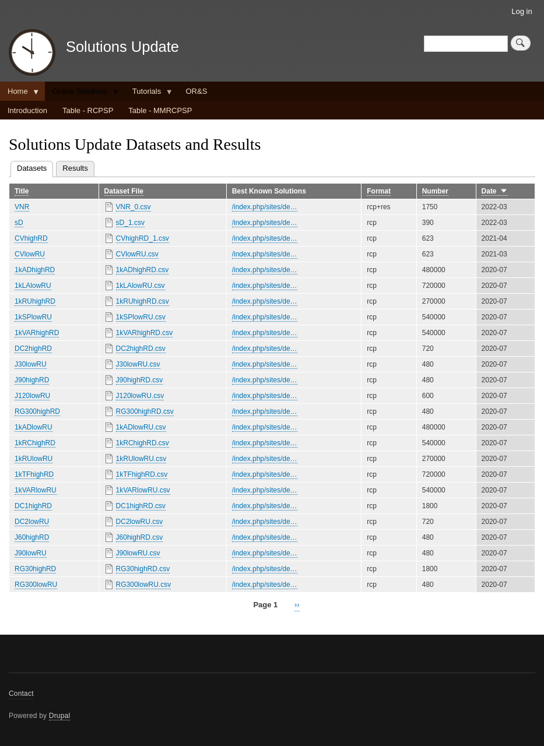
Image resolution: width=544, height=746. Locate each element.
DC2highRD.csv (141, 348)
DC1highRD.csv (141, 506)
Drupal (60, 716)
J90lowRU (31, 553)
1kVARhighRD (37, 333)
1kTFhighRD (34, 474)
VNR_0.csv (133, 207)
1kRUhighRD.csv (142, 301)
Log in (521, 11)
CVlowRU (30, 254)
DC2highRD (33, 348)
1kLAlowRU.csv (140, 285)
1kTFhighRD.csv (142, 474)
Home (19, 94)
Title (22, 191)
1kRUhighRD (35, 301)
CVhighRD (31, 238)
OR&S (196, 91)
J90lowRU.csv (138, 553)
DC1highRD (33, 506)
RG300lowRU (36, 584)
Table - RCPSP (87, 110)
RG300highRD (37, 411)
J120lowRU (32, 396)
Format (379, 191)
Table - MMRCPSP (160, 110)
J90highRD (32, 380)
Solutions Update (122, 46)
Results (74, 168)
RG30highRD (35, 569)
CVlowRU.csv (137, 254)
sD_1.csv (130, 223)
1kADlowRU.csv (141, 427)
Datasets (35, 167)
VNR (22, 207)
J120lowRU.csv (140, 396)
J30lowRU (31, 364)
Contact (21, 693)
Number (435, 191)
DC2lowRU (32, 522)
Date (495, 191)
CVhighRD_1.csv (142, 238)
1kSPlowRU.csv (141, 317)
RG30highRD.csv (143, 569)
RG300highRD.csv (145, 411)
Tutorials (149, 94)
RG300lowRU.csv (143, 584)
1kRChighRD (35, 443)
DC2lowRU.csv (139, 522)
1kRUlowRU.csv (141, 459)
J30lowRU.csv (138, 364)
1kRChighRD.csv (142, 443)
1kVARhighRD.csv (144, 333)
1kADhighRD (35, 270)
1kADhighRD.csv (142, 270)
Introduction (27, 110)
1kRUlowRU (33, 459)
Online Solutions (82, 94)
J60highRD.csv (139, 537)
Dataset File (123, 191)
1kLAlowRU (33, 285)
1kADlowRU (33, 427)
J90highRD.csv (139, 380)
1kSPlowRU (33, 317)
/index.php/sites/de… (264, 207)
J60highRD (32, 537)
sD (19, 223)
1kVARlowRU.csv (143, 490)
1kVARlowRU (36, 490)
